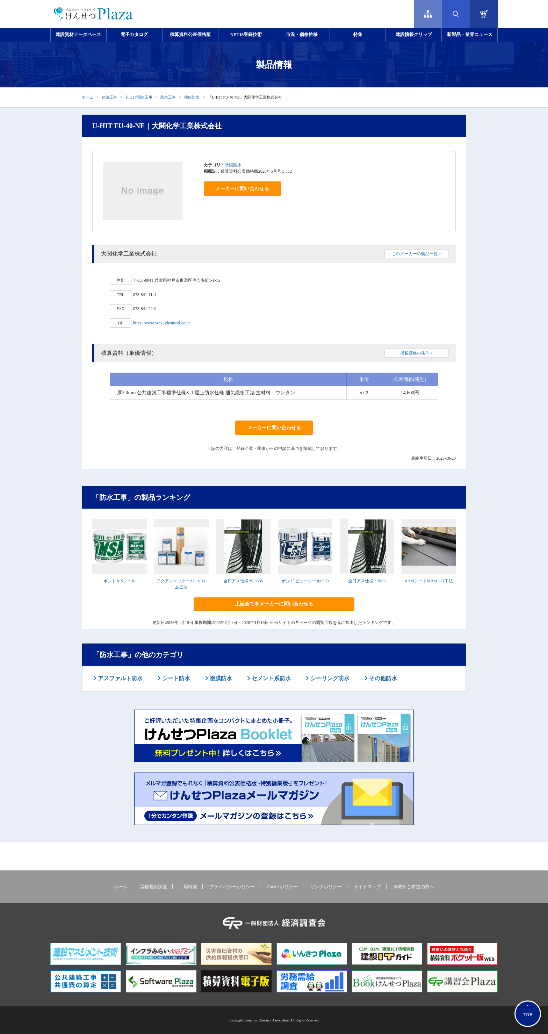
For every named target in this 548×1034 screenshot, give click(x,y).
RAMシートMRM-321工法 (429, 581)
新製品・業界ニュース (469, 34)
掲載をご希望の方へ (413, 886)
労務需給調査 (153, 886)
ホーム (87, 97)
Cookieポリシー (282, 886)
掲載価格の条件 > (416, 353)
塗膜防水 (192, 97)
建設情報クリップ (414, 34)
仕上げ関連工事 (138, 97)
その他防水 (382, 678)
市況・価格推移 (302, 34)
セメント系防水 (270, 678)
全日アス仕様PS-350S (243, 581)
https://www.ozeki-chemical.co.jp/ (162, 323)
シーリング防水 (329, 678)
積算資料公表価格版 (190, 34)
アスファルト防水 (119, 678)
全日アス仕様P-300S (366, 581)
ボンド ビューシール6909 (305, 581)
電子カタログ (134, 34)
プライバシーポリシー (232, 886)
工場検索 (188, 886)
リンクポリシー (326, 886)
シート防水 (175, 678)
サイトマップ (367, 886)
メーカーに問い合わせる (242, 188)
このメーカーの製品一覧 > (416, 253)
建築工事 (109, 97)
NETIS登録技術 (246, 34)
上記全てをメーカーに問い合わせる (274, 603)
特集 (357, 34)
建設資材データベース (78, 34)
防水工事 (168, 97)
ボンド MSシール (119, 581)
